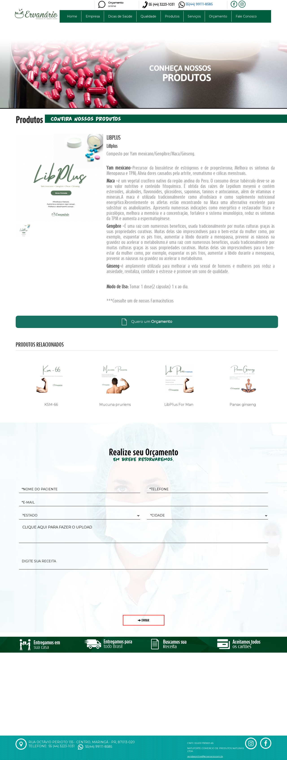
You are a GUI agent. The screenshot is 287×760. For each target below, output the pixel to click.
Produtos (172, 16)
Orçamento (218, 16)
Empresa (93, 16)
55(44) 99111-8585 (195, 4)
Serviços (194, 16)
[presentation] (53, 584)
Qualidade (148, 16)
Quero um (147, 321)
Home (72, 16)
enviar (143, 620)
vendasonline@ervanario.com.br (205, 756)
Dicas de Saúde (120, 16)
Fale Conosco (246, 16)
